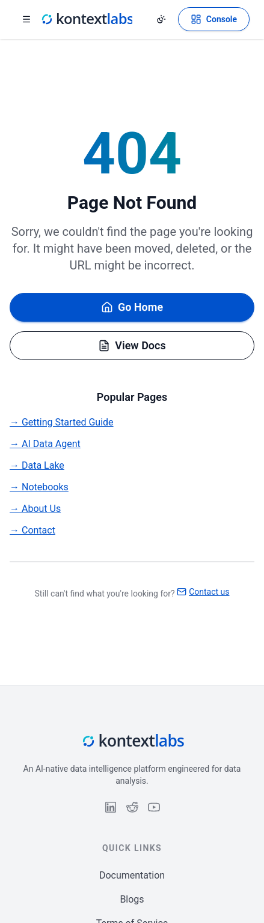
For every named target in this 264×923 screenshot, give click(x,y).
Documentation (132, 875)
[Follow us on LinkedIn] (111, 807)
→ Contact (32, 530)
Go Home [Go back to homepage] (132, 307)
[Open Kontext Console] (214, 19)
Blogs (132, 899)
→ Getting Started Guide (62, 422)
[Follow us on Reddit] (132, 807)
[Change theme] (161, 19)
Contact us (203, 592)
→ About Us (35, 508)
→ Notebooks (39, 487)
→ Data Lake (37, 465)
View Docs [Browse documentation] (131, 345)
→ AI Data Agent (45, 443)
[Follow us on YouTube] (154, 807)
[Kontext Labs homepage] (86, 19)
